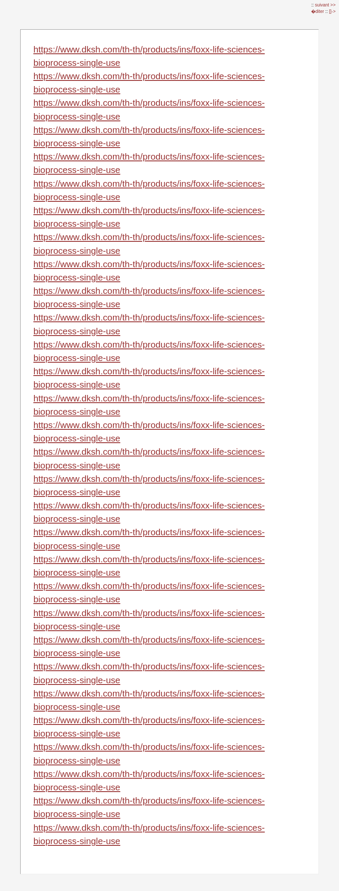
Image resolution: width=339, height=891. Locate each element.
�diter (318, 11)
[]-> (332, 11)
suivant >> (325, 5)
